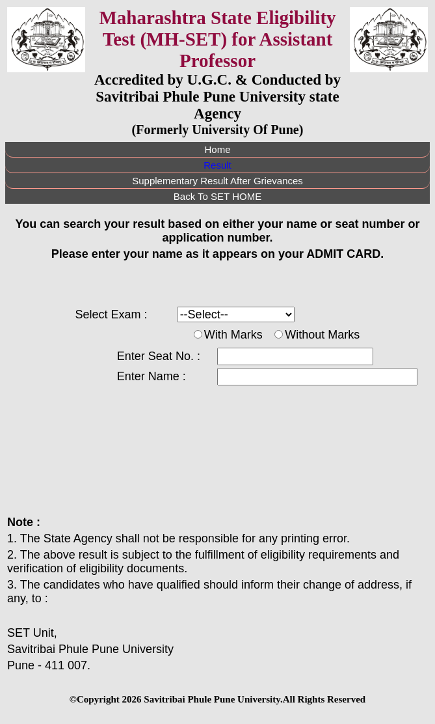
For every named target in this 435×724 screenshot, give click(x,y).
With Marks (233, 334)
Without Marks (322, 334)
